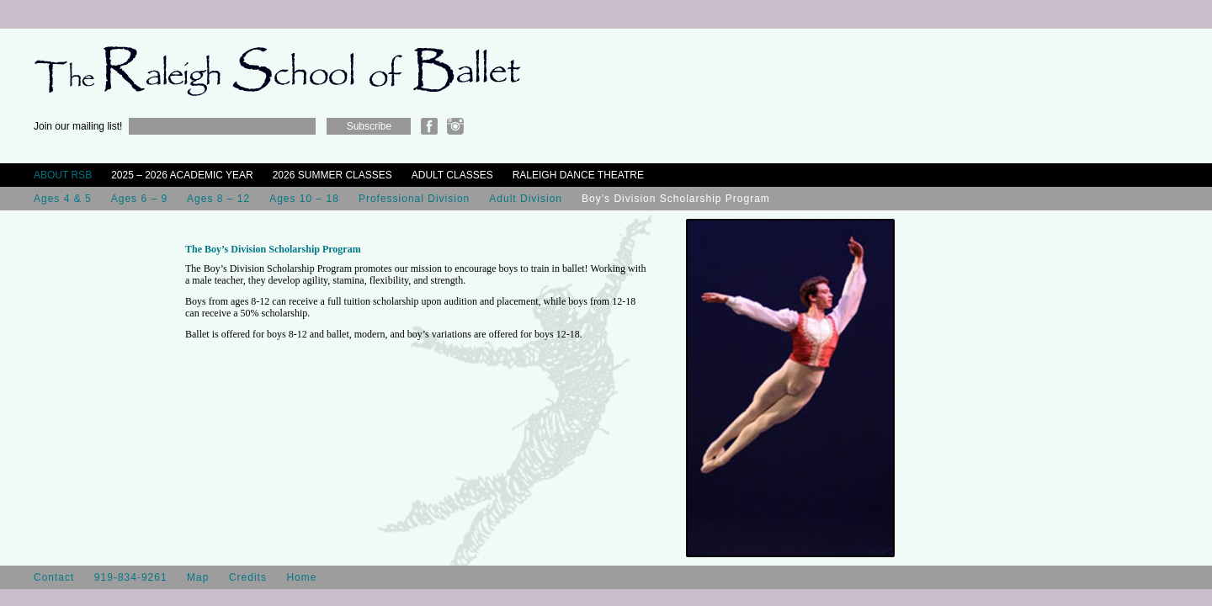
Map (198, 577)
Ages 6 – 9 (139, 199)
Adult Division (525, 199)
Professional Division (414, 199)
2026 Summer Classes (332, 175)
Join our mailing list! (78, 126)
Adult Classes (452, 175)
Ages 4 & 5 (63, 199)
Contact (54, 577)
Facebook (429, 126)
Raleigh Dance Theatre (578, 175)
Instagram (455, 126)
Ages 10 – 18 (304, 199)
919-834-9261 (130, 577)
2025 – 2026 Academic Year (182, 175)
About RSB (63, 175)
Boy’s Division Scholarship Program (676, 199)
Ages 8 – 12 (218, 199)
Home (301, 577)
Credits (248, 577)
